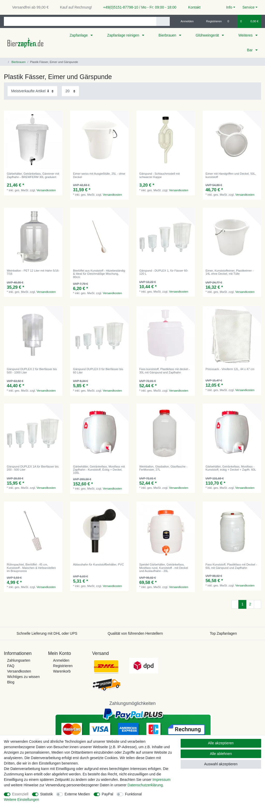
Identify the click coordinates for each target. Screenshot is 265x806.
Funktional (133, 794)
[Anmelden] (185, 21)
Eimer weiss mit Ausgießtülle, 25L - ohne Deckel (99, 175)
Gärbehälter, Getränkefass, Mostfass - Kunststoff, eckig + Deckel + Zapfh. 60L (230, 468)
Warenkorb (62, 671)
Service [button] (248, 7)
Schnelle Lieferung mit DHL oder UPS (47, 633)
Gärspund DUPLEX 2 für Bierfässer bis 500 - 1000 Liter (32, 370)
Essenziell (20, 794)
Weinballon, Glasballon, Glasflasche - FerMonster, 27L (163, 468)
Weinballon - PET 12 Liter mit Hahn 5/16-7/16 (33, 272)
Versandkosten (46, 190)
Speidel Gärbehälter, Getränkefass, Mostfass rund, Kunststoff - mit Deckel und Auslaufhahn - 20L (163, 567)
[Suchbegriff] (80, 21)
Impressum (161, 779)
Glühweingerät (208, 35)
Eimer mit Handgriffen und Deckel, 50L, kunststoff (230, 175)
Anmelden (61, 660)
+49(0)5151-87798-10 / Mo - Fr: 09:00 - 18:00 (137, 7)
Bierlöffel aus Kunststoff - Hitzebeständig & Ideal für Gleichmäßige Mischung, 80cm (99, 274)
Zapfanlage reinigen (123, 35)
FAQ (10, 666)
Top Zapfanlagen (223, 633)
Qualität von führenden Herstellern (135, 633)
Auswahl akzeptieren (221, 764)
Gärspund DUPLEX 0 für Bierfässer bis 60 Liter (98, 370)
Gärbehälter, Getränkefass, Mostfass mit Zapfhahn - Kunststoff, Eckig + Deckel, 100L (99, 470)
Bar (250, 50)
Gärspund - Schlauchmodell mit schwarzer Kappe (159, 175)
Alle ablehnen (221, 754)
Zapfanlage (79, 35)
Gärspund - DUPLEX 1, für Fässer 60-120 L (163, 272)
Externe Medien (77, 794)
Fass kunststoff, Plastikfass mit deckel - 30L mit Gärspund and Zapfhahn (164, 370)
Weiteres (246, 35)
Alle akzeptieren (221, 743)
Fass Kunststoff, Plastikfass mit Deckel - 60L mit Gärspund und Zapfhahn (231, 566)
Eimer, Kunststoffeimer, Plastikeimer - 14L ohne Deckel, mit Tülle (229, 272)
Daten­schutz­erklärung (145, 785)
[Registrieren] (211, 21)
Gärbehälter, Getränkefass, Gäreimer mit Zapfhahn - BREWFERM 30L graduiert (33, 175)
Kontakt (191, 7)
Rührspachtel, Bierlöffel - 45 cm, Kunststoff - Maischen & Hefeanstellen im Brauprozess (31, 567)
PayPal (107, 794)
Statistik (46, 794)
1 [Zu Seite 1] (242, 604)
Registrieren (62, 666)
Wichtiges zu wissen (23, 677)
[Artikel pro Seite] (70, 91)
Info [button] (229, 7)
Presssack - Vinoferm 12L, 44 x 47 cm (229, 369)
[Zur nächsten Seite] (257, 604)
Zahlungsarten (18, 660)
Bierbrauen (168, 35)
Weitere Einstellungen (21, 799)
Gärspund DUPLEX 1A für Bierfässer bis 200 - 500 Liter (32, 468)
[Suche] (163, 21)
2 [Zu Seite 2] (250, 604)
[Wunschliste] (231, 21)
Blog (10, 682)
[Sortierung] (32, 91)
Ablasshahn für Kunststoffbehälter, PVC (98, 564)
